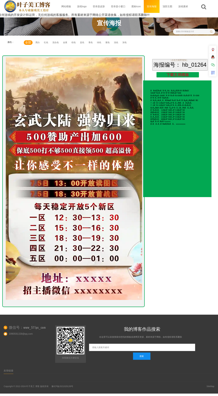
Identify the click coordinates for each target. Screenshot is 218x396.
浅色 (116, 42)
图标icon (136, 6)
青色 (90, 42)
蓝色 (82, 42)
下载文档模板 (177, 75)
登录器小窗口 (118, 6)
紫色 (107, 42)
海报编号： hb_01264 (179, 65)
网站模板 (66, 6)
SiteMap (210, 386)
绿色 (99, 42)
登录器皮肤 (99, 6)
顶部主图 (167, 6)
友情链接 (8, 370)
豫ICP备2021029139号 (62, 386)
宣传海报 (151, 6)
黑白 (37, 42)
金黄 (65, 42)
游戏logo (82, 6)
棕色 (74, 42)
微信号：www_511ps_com (27, 327)
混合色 (55, 42)
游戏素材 (183, 6)
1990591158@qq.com (21, 334)
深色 (124, 42)
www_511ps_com (8, 395)
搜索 (142, 356)
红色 (46, 42)
